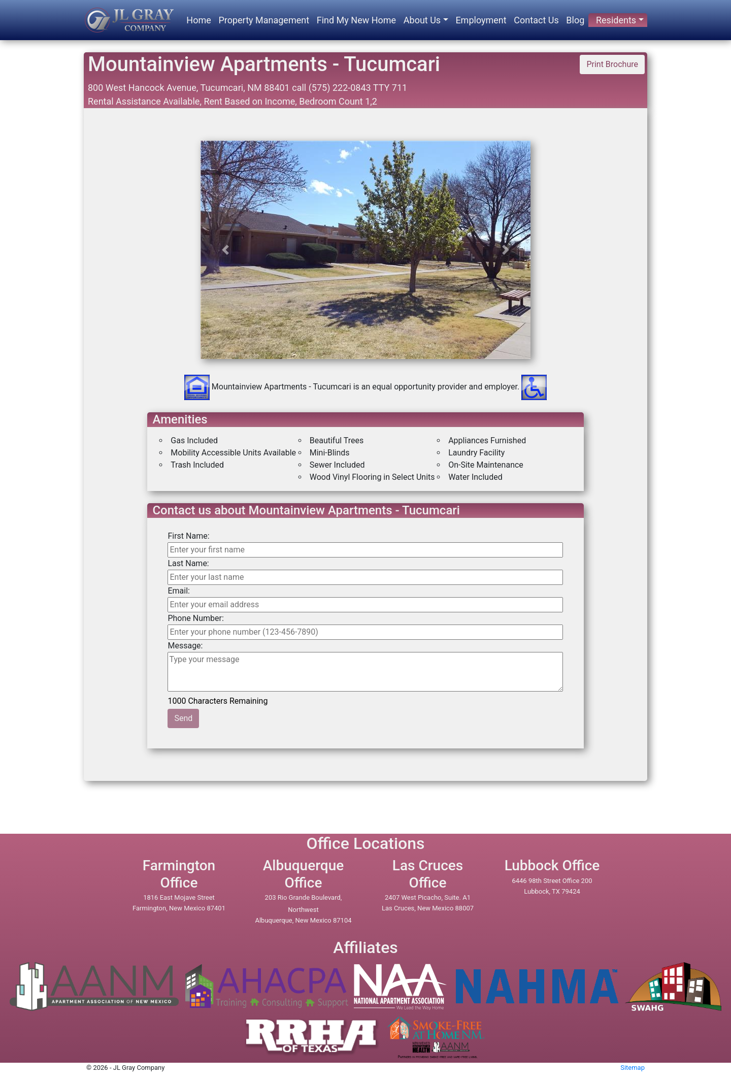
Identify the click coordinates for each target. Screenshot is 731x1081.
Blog (575, 20)
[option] (365, 339)
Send (183, 718)
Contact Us (536, 20)
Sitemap (632, 1067)
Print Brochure (612, 64)
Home (198, 20)
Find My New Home (356, 20)
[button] (225, 250)
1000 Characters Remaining (218, 700)
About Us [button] (422, 20)
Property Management (263, 20)
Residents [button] (616, 20)
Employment (480, 20)
